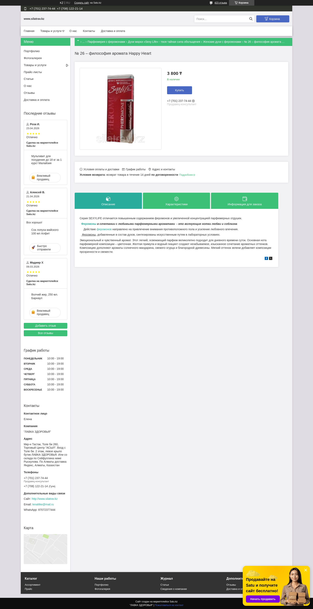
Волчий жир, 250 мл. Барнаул (44, 296)
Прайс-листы (33, 72)
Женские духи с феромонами (222, 41)
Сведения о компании (173, 588)
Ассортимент (33, 584)
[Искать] (250, 18)
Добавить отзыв (45, 325)
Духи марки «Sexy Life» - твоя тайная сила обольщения (164, 41)
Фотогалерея (33, 58)
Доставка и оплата (113, 31)
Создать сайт (81, 2)
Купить (179, 90)
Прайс (28, 588)
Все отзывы (45, 333)
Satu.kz (173, 601)
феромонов (104, 229)
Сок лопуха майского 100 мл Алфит (44, 231)
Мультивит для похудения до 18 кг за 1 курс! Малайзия (46, 160)
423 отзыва (221, 2)
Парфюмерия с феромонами (106, 41)
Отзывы (29, 92)
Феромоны (88, 223)
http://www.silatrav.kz (45, 498)
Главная (29, 31)
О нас (73, 31)
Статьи (29, 78)
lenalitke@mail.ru (43, 504)
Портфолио (32, 51)
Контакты (89, 31)
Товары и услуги (50, 31)
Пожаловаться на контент (169, 605)
